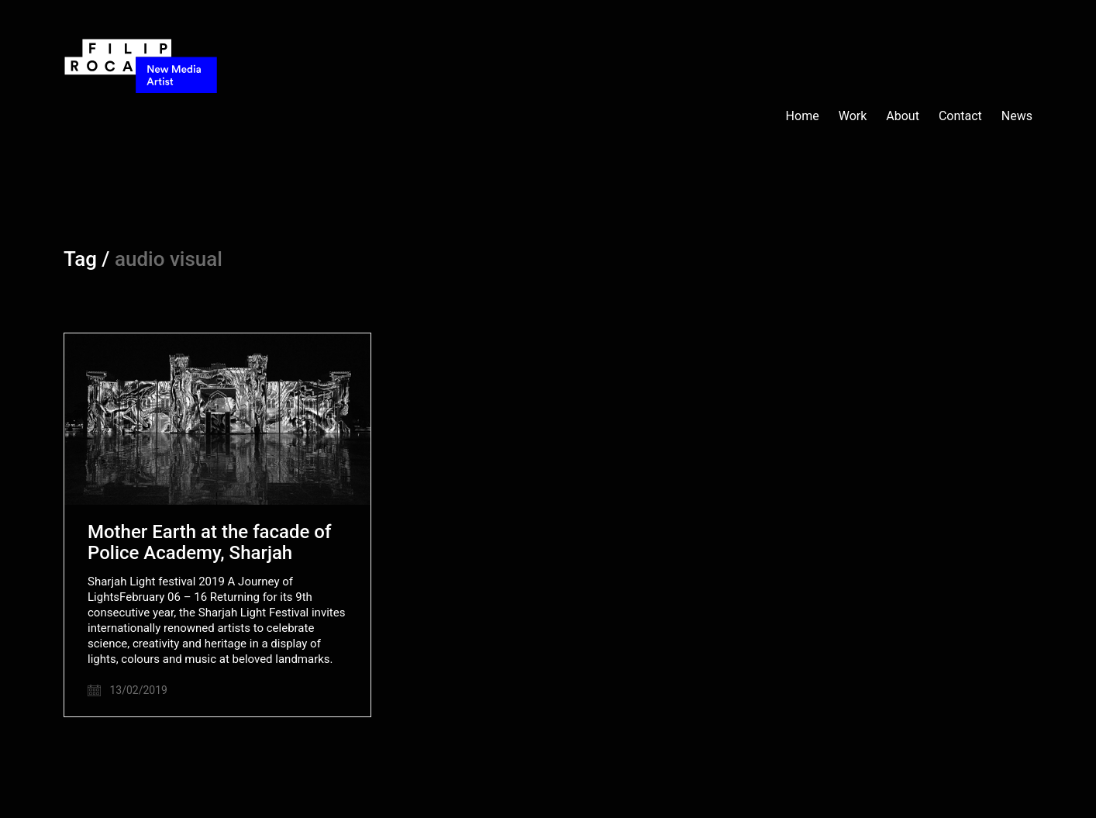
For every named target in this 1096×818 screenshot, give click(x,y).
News (1016, 116)
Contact (960, 116)
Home (802, 116)
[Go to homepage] (141, 116)
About (902, 116)
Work (853, 116)
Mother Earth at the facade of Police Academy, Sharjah (209, 542)
